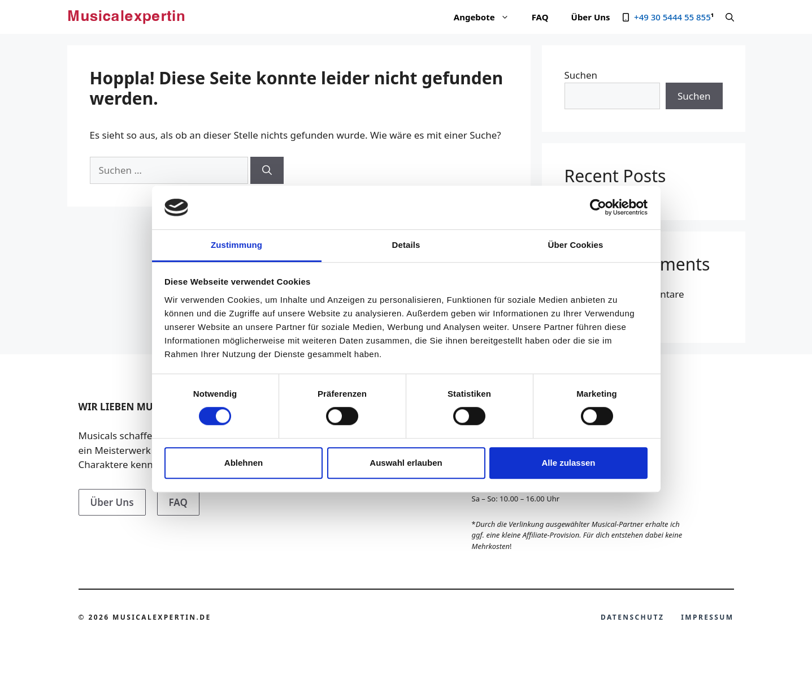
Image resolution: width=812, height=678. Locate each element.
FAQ (540, 17)
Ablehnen (243, 462)
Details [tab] (406, 245)
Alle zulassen (568, 462)
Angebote (487, 17)
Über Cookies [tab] (575, 245)
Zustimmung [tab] (236, 245)
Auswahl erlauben (406, 462)
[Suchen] (267, 170)
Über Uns (590, 17)
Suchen (581, 74)
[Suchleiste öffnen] (729, 17)
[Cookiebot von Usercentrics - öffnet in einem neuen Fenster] (598, 207)
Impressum (707, 617)
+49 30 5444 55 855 (672, 17)
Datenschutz (632, 617)
